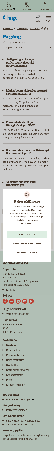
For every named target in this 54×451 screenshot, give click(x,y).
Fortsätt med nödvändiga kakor (27, 243)
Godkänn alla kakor (27, 234)
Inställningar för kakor (27, 252)
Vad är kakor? (27, 223)
